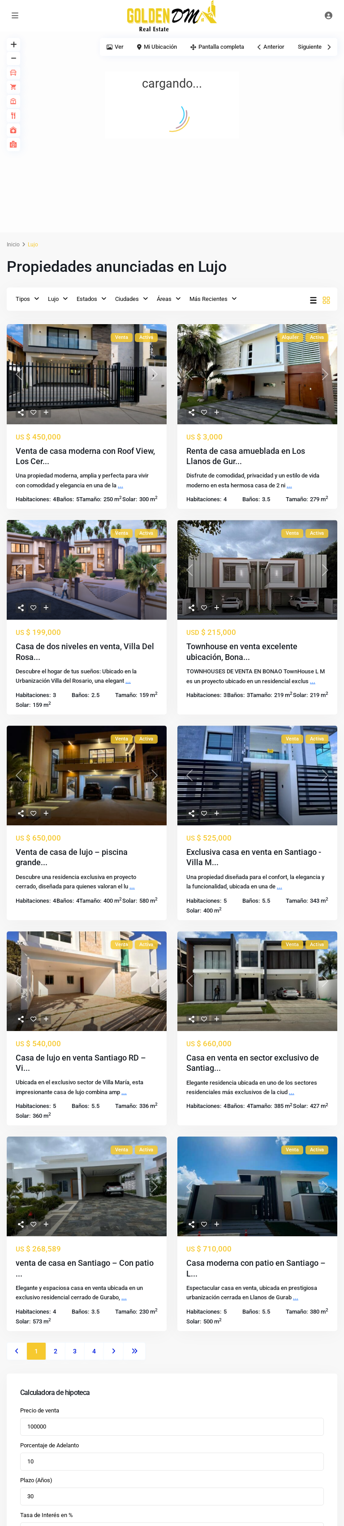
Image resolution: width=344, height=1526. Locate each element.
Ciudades (127, 299)
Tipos (23, 299)
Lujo (53, 299)
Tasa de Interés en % (46, 1515)
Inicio (13, 244)
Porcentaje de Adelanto (49, 1445)
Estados (87, 299)
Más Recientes (208, 299)
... (120, 485)
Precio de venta (39, 1410)
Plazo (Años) (36, 1480)
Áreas (164, 299)
